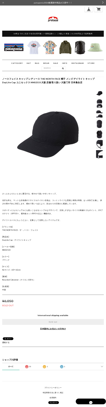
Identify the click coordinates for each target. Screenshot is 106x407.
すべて (10, 366)
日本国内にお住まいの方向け (53, 329)
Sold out (53, 322)
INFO (64, 63)
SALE (55, 63)
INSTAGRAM (77, 63)
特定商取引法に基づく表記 (53, 393)
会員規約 (53, 398)
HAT (29, 63)
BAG (37, 63)
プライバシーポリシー (53, 388)
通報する (6, 342)
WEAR (46, 63)
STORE (91, 63)
